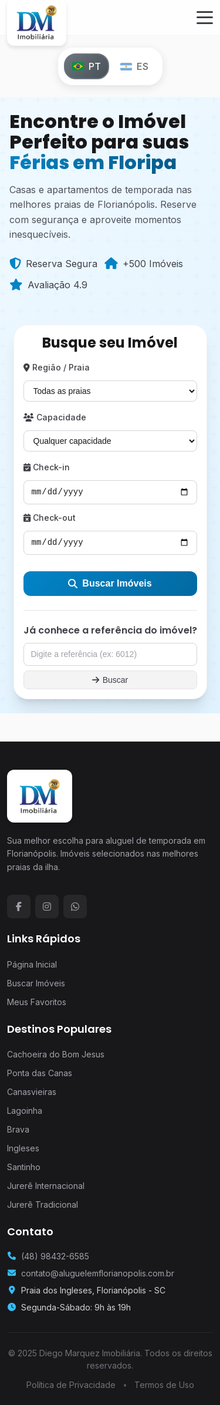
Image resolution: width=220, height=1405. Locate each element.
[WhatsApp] (75, 906)
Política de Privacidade (71, 1385)
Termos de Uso (164, 1385)
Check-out (49, 518)
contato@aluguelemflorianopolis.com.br (97, 1273)
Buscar (110, 680)
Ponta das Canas (39, 1073)
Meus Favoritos (36, 1002)
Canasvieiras (31, 1092)
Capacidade (54, 417)
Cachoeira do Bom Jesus (55, 1054)
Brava (18, 1129)
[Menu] (205, 17)
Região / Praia (56, 367)
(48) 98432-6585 (55, 1256)
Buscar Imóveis (109, 583)
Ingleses (23, 1148)
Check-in (46, 467)
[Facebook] (19, 906)
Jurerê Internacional (45, 1186)
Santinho (23, 1167)
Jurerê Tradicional (42, 1204)
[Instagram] (47, 906)
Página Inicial (32, 964)
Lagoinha (24, 1111)
